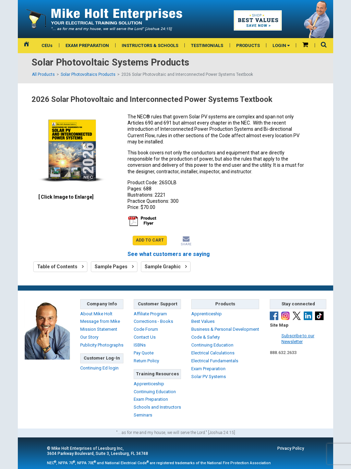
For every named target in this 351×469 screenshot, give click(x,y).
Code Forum (146, 329)
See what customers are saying (169, 254)
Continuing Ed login (99, 368)
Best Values (203, 321)
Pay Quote (144, 352)
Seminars (143, 415)
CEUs (46, 45)
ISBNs (140, 345)
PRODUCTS (248, 45)
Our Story (89, 337)
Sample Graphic (166, 266)
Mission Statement (98, 329)
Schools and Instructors (157, 407)
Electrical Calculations (212, 352)
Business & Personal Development (225, 329)
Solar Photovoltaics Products (88, 74)
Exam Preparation (151, 399)
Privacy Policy (290, 448)
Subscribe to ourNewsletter (297, 338)
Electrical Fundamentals (214, 360)
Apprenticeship (149, 383)
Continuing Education (155, 391)
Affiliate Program (150, 313)
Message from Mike (100, 321)
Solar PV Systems (208, 376)
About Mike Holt (96, 313)
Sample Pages (114, 266)
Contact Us (145, 337)
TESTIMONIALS (207, 45)
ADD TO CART (150, 240)
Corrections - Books (153, 321)
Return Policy (146, 360)
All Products (43, 74)
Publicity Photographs (101, 345)
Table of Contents (60, 266)
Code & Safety (205, 337)
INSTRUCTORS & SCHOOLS (150, 45)
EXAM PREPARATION (87, 45)
